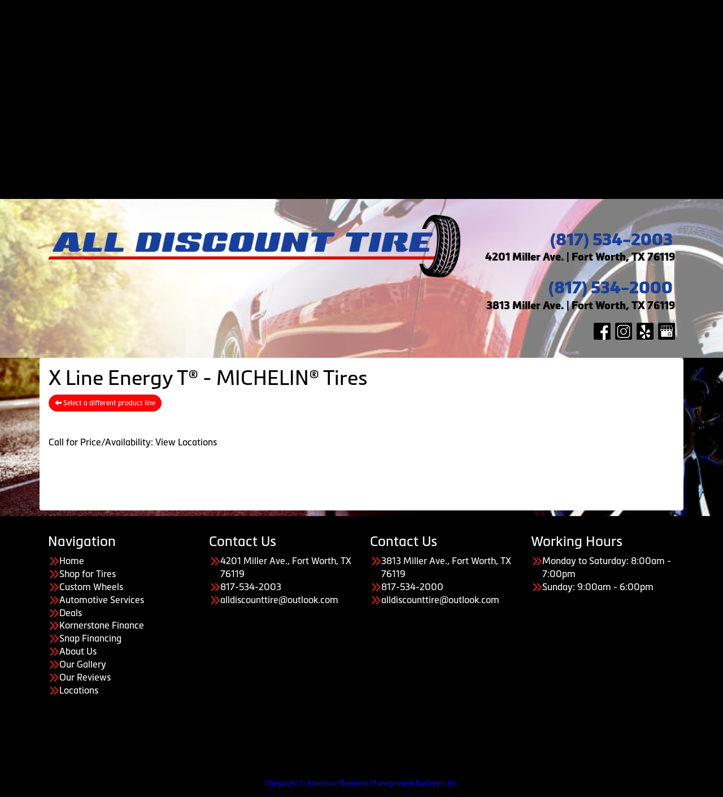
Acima (384, 83)
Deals (373, 57)
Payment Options (373, 70)
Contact (373, 186)
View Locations (186, 442)
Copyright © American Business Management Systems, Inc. (361, 783)
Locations (78, 690)
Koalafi (384, 122)
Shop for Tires (373, 19)
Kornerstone (384, 96)
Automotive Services (372, 45)
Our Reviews (384, 173)
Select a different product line (105, 403)
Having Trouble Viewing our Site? (67, 774)
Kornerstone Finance (101, 625)
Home (372, 6)
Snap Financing (384, 109)
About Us (372, 134)
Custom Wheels (373, 32)
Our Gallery (384, 160)
